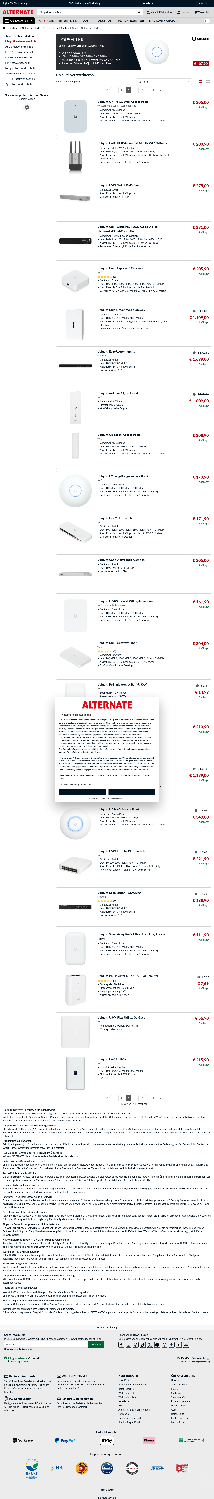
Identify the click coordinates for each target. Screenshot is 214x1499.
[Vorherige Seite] (107, 90)
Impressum (107, 1489)
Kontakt (207, 3)
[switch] (207, 21)
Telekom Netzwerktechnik (20, 73)
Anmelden (96, 1344)
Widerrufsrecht (126, 1393)
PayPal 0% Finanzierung (15, 3)
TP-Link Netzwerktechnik (20, 78)
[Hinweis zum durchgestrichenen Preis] (194, 311)
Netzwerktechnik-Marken (56, 28)
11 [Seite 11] (152, 90)
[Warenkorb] (202, 12)
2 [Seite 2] (121, 90)
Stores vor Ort (178, 1397)
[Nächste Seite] (160, 90)
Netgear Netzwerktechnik (20, 68)
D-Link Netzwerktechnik (19, 57)
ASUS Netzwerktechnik (19, 46)
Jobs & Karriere (179, 1384)
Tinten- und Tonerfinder (130, 1418)
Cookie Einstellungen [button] (181, 1418)
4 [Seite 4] (135, 90)
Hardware (14, 28)
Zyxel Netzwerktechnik (18, 84)
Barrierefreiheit (178, 1422)
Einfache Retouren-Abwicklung (84, 3)
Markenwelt (177, 1393)
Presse (174, 1388)
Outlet (88, 20)
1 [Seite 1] (114, 90)
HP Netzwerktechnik (17, 62)
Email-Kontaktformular (92, 1384)
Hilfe (198, 3)
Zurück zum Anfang (107, 1327)
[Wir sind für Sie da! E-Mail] (81, 1376)
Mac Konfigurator (163, 20)
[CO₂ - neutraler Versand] (22, 1358)
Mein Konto (124, 1380)
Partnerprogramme (180, 1401)
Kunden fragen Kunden (130, 1422)
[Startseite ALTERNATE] (18, 12)
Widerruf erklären (127, 1397)
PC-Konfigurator (131, 20)
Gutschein (123, 1413)
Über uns (175, 1380)
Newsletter (148, 3)
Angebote (105, 20)
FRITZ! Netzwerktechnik (19, 51)
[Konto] (184, 12)
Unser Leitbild (178, 1405)
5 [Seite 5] (143, 90)
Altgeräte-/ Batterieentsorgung (134, 1409)
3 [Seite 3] (128, 90)
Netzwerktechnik (30, 28)
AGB (173, 1409)
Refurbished (68, 20)
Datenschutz (25, 1349)
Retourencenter (126, 1388)
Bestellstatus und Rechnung (132, 1384)
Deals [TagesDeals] (45, 20)
